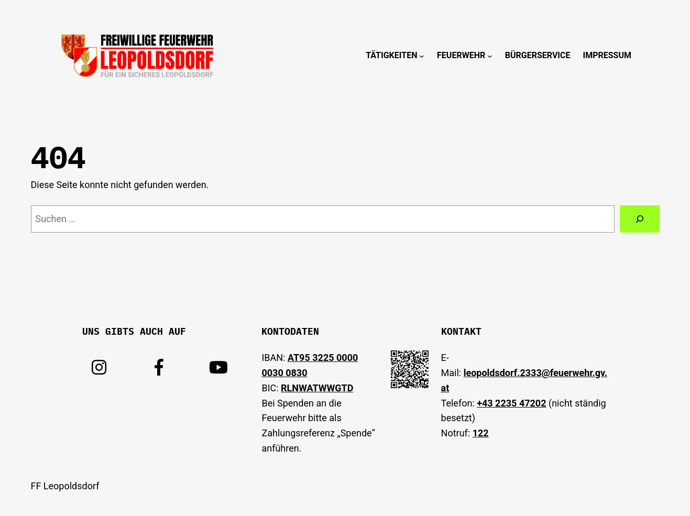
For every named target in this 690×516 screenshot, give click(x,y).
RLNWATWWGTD (317, 387)
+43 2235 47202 (511, 403)
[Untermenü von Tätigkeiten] (421, 55)
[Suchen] (640, 219)
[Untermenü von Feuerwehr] (489, 55)
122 (481, 432)
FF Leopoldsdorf (65, 485)
